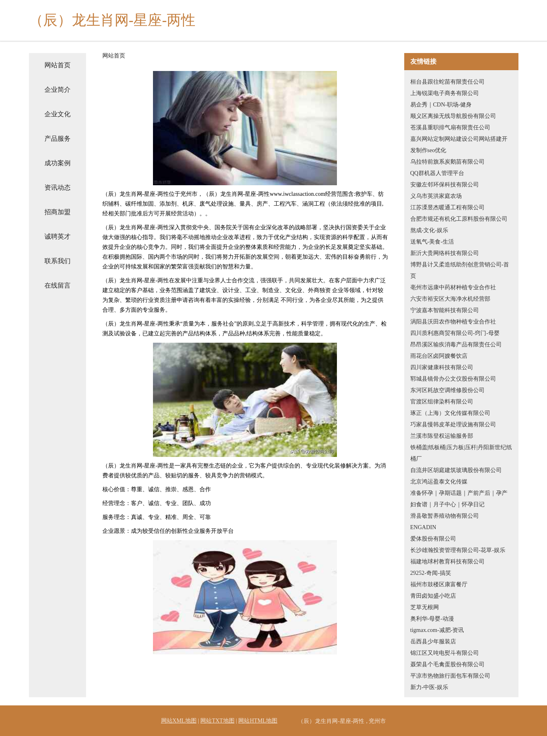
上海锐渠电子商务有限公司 (444, 93)
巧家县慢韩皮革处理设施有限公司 (453, 424)
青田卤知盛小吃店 (433, 596)
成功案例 (57, 163)
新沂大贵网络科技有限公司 (444, 253)
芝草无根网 (424, 607)
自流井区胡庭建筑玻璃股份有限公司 (456, 470)
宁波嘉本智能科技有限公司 (444, 310)
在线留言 (57, 285)
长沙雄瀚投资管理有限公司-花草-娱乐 (457, 550)
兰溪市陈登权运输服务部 (441, 436)
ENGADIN (423, 527)
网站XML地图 (179, 721)
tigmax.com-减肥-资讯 (437, 630)
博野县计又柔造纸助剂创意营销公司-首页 (459, 270)
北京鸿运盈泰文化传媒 (438, 482)
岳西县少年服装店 (433, 641)
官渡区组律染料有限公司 (441, 402)
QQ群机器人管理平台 (437, 173)
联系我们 (57, 260)
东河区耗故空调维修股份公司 (447, 390)
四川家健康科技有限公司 (441, 367)
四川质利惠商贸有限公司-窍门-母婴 (455, 333)
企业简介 (57, 89)
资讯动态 (57, 187)
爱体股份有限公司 (433, 539)
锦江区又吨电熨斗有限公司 (444, 653)
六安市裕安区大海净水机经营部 (450, 299)
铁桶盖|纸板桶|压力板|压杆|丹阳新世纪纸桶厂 (461, 453)
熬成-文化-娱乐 (429, 230)
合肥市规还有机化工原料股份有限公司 (458, 219)
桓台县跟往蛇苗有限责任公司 (447, 82)
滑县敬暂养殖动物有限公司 (444, 516)
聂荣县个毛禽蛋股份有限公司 (447, 664)
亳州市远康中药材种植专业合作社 (453, 287)
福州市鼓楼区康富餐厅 (438, 584)
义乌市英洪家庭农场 (436, 196)
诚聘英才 (57, 236)
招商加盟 (57, 211)
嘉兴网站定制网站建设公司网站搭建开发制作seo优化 (458, 144)
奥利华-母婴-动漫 (432, 619)
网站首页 (57, 65)
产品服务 (57, 138)
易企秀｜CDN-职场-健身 (441, 105)
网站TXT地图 (217, 721)
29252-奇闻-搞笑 (430, 573)
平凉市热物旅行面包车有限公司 (450, 676)
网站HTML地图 (257, 721)
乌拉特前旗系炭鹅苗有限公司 (447, 162)
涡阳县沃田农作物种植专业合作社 (453, 322)
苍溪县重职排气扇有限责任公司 (450, 127)
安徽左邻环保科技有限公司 (444, 185)
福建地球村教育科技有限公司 (447, 562)
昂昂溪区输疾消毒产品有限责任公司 (456, 344)
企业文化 (57, 114)
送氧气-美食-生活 (432, 242)
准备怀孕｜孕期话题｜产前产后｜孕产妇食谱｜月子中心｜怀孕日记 (458, 499)
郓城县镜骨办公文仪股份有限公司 (453, 379)
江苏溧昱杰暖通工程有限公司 (447, 207)
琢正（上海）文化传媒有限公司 (450, 413)
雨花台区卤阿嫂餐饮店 (438, 356)
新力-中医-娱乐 (429, 687)
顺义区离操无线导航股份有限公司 (453, 116)
